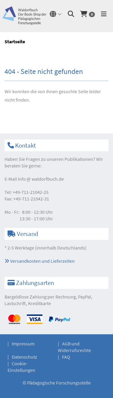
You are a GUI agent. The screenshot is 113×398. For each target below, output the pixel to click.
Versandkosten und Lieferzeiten (40, 261)
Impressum (23, 344)
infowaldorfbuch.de (41, 179)
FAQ (66, 357)
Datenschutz (24, 357)
